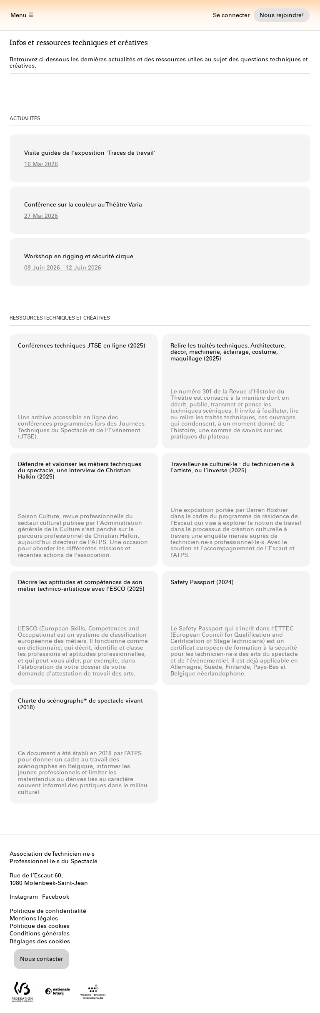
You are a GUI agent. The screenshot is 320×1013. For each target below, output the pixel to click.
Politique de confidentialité (48, 911)
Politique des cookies (40, 926)
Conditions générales (40, 933)
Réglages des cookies (40, 941)
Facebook (55, 896)
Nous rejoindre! (282, 15)
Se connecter (231, 15)
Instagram (24, 896)
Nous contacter (41, 959)
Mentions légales (34, 918)
